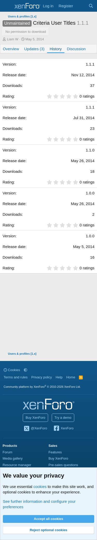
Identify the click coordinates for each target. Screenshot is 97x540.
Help (59, 377)
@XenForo (35, 428)
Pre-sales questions (63, 465)
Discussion (76, 49)
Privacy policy (41, 377)
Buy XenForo (35, 418)
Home (70, 377)
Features (55, 452)
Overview (11, 49)
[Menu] (7, 6)
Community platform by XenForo (42, 386)
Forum (7, 452)
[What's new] (81, 6)
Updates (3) (34, 49)
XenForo (63, 428)
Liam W (12, 39)
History (56, 49)
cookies (40, 486)
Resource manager (17, 465)
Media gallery (13, 458)
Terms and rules (15, 377)
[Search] (91, 6)
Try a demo (63, 418)
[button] (25, 369)
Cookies (12, 370)
